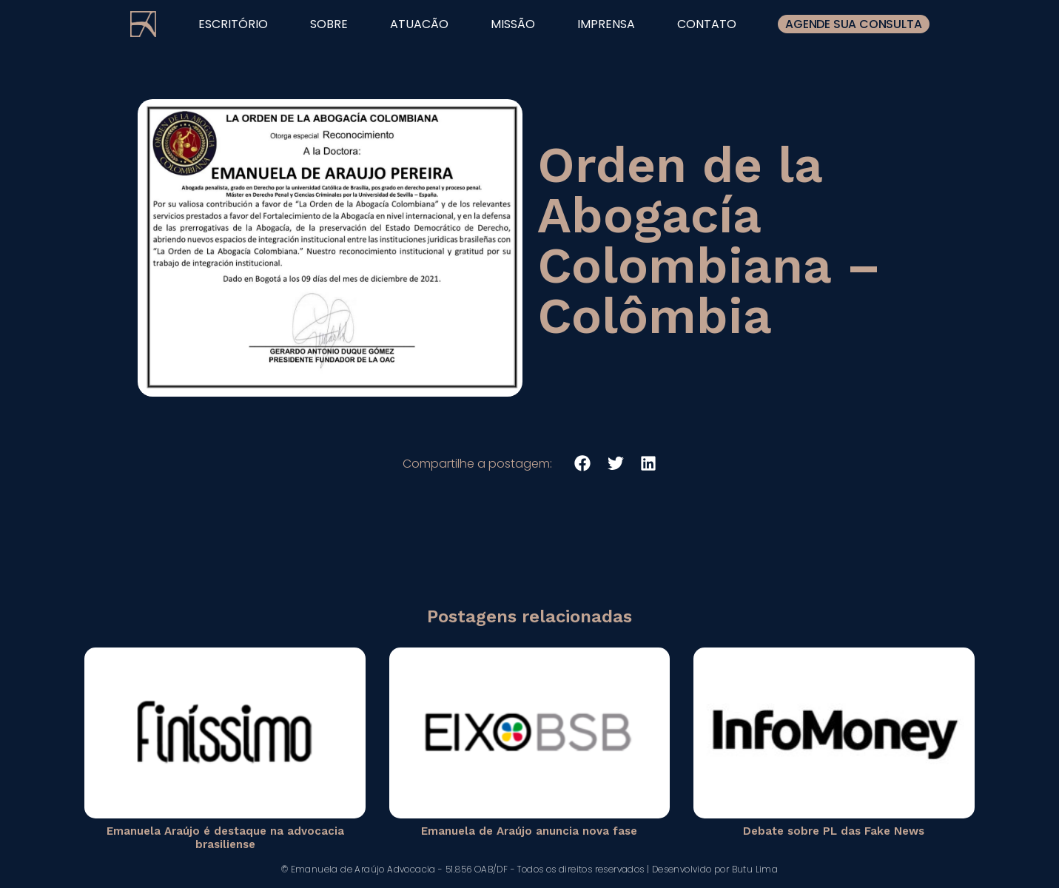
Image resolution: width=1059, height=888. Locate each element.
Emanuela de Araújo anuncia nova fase (529, 831)
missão (513, 24)
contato (706, 24)
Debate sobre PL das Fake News (833, 831)
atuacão (419, 24)
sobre (329, 24)
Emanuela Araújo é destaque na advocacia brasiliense (225, 837)
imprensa (606, 24)
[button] (582, 463)
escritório (233, 24)
